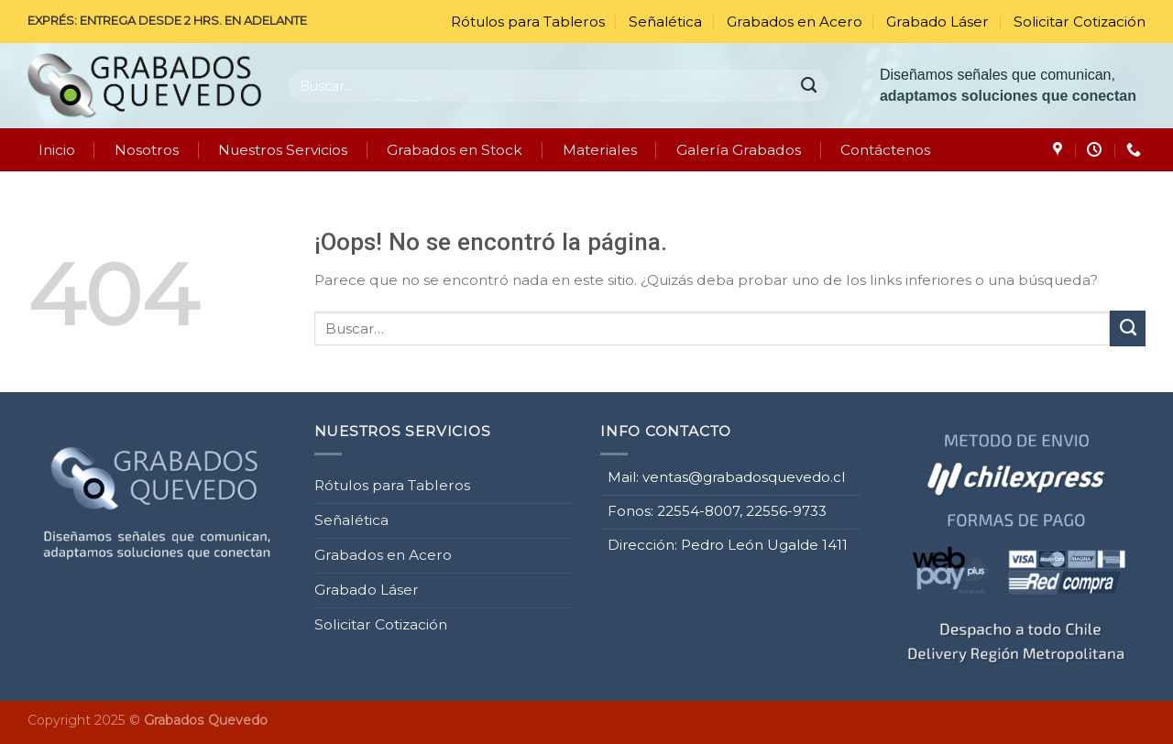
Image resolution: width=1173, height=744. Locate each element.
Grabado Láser (937, 21)
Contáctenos (885, 150)
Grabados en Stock (454, 150)
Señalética (665, 21)
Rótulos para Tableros (528, 21)
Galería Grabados (738, 150)
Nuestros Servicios (282, 150)
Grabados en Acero (794, 21)
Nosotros (147, 150)
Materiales (600, 150)
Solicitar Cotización (1080, 21)
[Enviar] (810, 85)
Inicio (56, 150)
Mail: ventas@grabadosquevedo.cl (726, 474)
